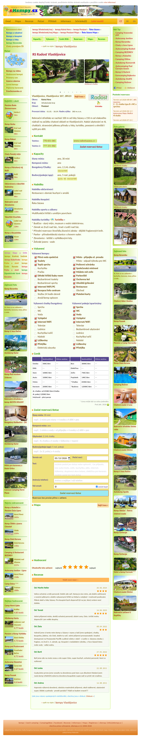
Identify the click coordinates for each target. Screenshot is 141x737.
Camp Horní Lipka (12, 605)
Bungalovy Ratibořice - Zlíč (15, 422)
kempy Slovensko (14, 43)
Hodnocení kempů (14, 74)
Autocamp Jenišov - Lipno (15, 570)
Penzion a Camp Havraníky (125, 343)
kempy (21, 723)
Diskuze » (90, 696)
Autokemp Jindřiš (123, 78)
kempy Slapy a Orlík (16, 253)
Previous (33, 75)
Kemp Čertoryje (120, 532)
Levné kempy (12, 84)
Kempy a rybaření (14, 32)
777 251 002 (49, 146)
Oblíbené (131, 88)
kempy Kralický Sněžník (16, 256)
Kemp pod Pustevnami (14, 646)
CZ (120, 21)
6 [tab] (80, 92)
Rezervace (78, 39)
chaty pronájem (120, 730)
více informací (110, 2)
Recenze (29, 21)
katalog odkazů (94, 730)
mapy (105, 730)
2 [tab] (64, 92)
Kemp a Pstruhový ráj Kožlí (14, 169)
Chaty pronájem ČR (15, 46)
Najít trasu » (80, 96)
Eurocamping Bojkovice (125, 75)
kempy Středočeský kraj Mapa (45, 32)
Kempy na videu (13, 71)
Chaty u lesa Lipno (124, 45)
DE (127, 21)
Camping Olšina (122, 59)
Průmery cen (12, 77)
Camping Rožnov (123, 82)
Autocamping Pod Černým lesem (123, 67)
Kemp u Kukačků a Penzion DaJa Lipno (13, 509)
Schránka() (81, 21)
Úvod (8, 21)
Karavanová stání (14, 29)
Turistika (59, 219)
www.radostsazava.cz (84, 141)
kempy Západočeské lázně (15, 272)
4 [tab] (72, 92)
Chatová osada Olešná (123, 450)
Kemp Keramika (11, 289)
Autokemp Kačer (11, 353)
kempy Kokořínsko (12, 260)
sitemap (102, 723)
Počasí (41, 21)
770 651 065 (49, 141)
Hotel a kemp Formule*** (125, 572)
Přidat (119, 88)
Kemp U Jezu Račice (12, 331)
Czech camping (32, 723)
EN (134, 21)
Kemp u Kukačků (123, 55)
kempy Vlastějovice (66, 46)
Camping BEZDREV (124, 52)
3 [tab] (68, 92)
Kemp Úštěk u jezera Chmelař (13, 525)
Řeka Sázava (94, 29)
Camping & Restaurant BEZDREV (14, 554)
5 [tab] (76, 92)
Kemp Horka (10, 124)
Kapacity (37, 39)
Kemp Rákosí (10, 139)
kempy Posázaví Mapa (70, 32)
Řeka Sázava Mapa (89, 32)
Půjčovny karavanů (14, 87)
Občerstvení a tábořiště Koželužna (15, 185)
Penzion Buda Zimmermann (10, 107)
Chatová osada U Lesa (123, 405)
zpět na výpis (48, 46)
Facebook (58, 723)
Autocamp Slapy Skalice (123, 98)
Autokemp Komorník (125, 62)
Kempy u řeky (12, 39)
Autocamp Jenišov (124, 38)
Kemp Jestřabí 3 (119, 116)
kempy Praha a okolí (15, 261)
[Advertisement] (15, 703)
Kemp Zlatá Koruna (13, 539)
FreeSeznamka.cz (14, 91)
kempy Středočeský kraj (42, 29)
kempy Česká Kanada (15, 265)
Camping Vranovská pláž (124, 33)
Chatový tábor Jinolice (123, 301)
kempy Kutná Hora (63, 29)
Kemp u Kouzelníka (13, 233)
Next (107, 75)
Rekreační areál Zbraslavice (11, 203)
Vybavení (50, 39)
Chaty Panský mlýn (13, 154)
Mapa (18, 21)
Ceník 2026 (63, 39)
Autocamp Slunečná (13, 662)
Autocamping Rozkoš (125, 48)
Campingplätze (46, 723)
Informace (66, 21)
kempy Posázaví (80, 29)
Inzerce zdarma (13, 81)
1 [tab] (60, 92)
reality (49, 730)
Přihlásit (52, 21)
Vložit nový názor (70, 580)
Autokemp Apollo (121, 492)
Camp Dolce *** (11, 584)
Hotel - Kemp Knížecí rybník (124, 107)
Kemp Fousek (10, 675)
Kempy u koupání (14, 36)
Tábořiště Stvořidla (13, 217)
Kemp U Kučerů (122, 72)
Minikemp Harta (12, 618)
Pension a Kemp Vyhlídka (15, 633)
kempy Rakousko (72, 732)
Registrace (93, 723)
